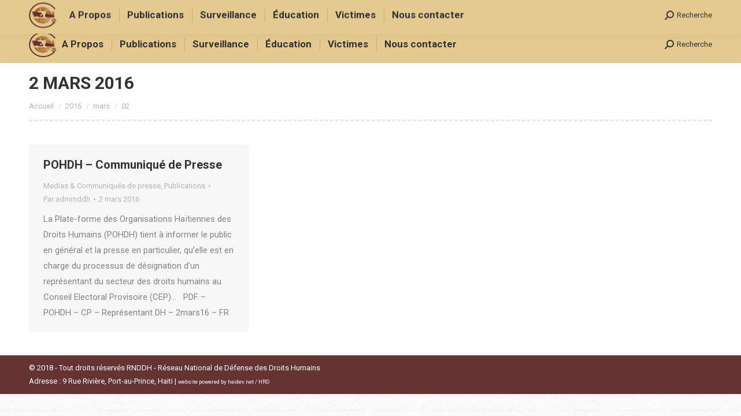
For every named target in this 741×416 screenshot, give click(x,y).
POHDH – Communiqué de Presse (132, 165)
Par (66, 199)
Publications (184, 185)
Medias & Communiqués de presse (102, 185)
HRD (264, 381)
